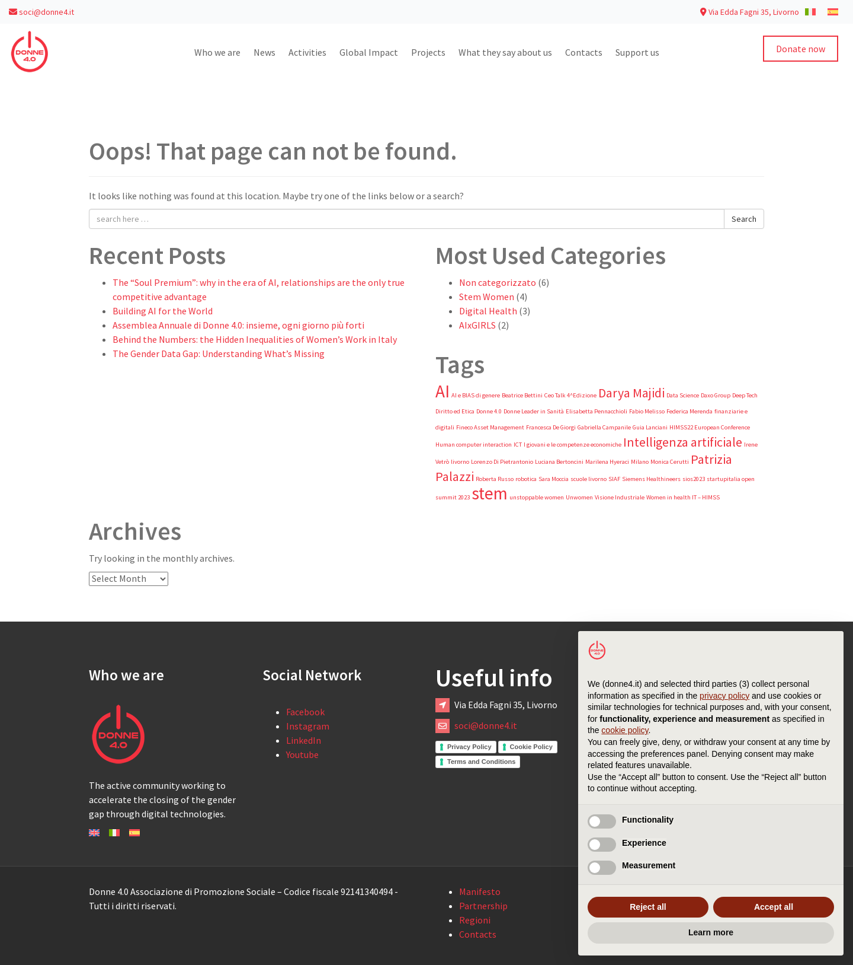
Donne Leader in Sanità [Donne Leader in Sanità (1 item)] (534, 411)
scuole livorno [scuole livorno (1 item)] (588, 479)
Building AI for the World (163, 311)
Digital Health (488, 311)
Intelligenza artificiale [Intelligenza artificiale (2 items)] (682, 442)
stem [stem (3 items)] (490, 493)
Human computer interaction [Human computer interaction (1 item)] (473, 444)
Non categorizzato (497, 282)
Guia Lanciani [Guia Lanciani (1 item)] (650, 427)
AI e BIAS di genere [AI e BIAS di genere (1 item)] (475, 395)
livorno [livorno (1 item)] (460, 462)
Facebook (305, 712)
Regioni (474, 920)
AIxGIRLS (477, 325)
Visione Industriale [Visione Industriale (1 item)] (619, 497)
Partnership (483, 906)
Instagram (307, 726)
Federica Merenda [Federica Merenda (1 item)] (689, 411)
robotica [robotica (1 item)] (526, 479)
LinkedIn (303, 740)
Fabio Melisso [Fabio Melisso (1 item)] (647, 411)
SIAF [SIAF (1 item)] (614, 479)
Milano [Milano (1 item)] (640, 462)
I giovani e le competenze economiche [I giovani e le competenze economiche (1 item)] (572, 444)
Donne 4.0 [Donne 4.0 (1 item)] (489, 411)
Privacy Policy (469, 746)
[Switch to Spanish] (833, 11)
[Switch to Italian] (810, 11)
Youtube (302, 754)
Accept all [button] (773, 907)
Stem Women (486, 296)
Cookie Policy (531, 746)
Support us (637, 52)
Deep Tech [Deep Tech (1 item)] (745, 395)
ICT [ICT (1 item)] (518, 444)
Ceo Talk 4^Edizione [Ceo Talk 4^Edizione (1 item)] (570, 395)
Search (744, 219)
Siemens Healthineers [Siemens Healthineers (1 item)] (651, 479)
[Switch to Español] (134, 831)
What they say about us (505, 52)
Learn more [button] (710, 932)
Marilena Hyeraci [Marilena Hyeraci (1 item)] (607, 462)
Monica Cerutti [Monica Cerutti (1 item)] (669, 462)
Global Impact (368, 52)
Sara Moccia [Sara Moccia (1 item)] (553, 479)
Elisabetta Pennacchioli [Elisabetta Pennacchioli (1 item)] (596, 411)
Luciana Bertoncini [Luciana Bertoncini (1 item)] (559, 462)
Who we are (217, 52)
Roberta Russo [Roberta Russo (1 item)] (495, 479)
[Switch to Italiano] (114, 831)
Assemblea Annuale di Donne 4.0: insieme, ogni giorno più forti (238, 325)
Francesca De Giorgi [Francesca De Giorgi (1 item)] (551, 427)
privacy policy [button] (724, 695)
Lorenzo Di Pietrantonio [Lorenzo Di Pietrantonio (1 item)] (502, 462)
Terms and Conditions (481, 761)
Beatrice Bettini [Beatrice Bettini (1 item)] (522, 395)
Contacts (583, 52)
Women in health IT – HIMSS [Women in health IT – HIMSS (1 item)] (683, 497)
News (264, 52)
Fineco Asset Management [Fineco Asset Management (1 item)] (490, 427)
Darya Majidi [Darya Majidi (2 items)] (631, 392)
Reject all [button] (648, 907)
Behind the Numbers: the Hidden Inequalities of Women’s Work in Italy (255, 339)
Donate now (800, 49)
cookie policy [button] (624, 730)
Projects (428, 52)
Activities (307, 52)
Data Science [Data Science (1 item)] (682, 395)
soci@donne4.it (41, 12)
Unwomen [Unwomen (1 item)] (579, 497)
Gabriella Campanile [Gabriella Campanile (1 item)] (604, 427)
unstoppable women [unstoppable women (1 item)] (536, 497)
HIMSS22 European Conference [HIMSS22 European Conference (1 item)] (709, 427)
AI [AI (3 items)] (442, 391)
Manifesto (480, 891)
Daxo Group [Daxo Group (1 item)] (715, 395)
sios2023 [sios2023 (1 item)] (693, 479)
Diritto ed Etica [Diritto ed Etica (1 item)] (454, 411)
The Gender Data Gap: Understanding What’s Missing (219, 353)
